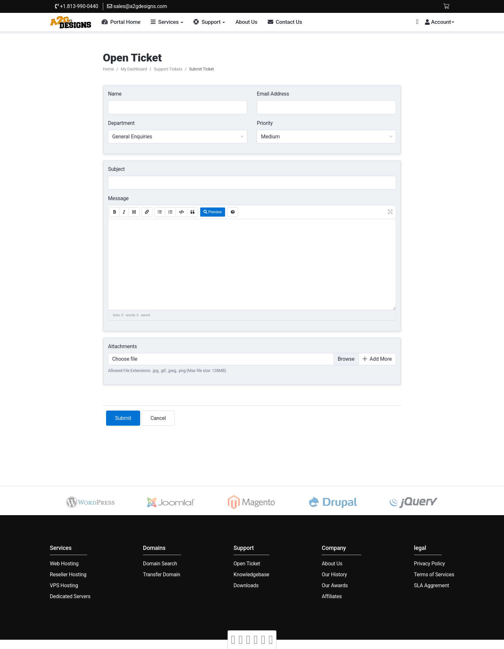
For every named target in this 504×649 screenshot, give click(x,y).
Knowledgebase (251, 574)
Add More (377, 359)
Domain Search (160, 564)
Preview (212, 212)
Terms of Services (434, 574)
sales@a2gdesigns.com (137, 6)
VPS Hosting (64, 585)
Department (121, 123)
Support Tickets (168, 69)
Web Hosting (64, 564)
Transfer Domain (161, 574)
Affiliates (332, 596)
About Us (332, 564)
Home (108, 69)
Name (115, 94)
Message (118, 198)
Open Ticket (247, 564)
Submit (123, 418)
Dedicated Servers (70, 596)
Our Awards (335, 585)
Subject (116, 169)
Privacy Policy (429, 564)
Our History (334, 574)
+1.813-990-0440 (76, 6)
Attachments (122, 346)
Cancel (158, 418)
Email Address (273, 94)
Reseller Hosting (68, 574)
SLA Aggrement (431, 585)
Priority (265, 123)
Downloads (246, 585)
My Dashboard (134, 69)
